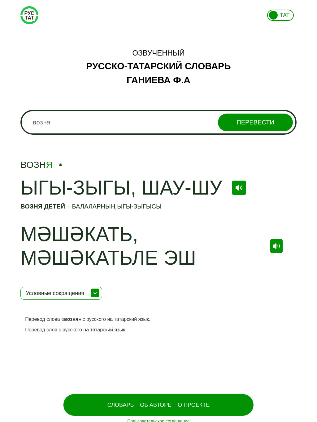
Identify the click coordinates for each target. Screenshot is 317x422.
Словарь (120, 405)
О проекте (194, 405)
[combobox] (158, 122)
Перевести (255, 122)
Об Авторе (156, 405)
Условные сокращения (55, 293)
